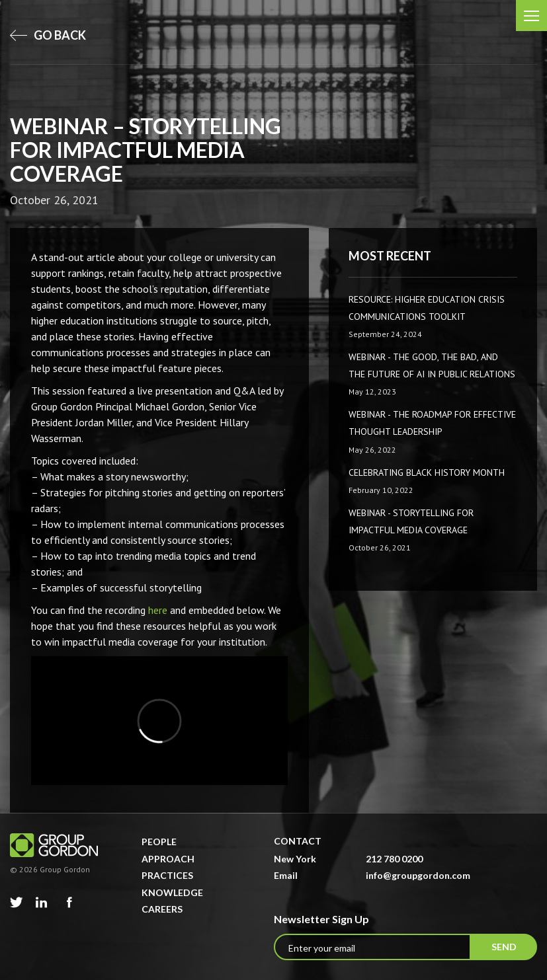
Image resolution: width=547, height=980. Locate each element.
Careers (162, 909)
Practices (167, 875)
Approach (168, 858)
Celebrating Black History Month (427, 472)
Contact (297, 841)
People (159, 841)
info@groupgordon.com (418, 875)
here (157, 610)
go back (48, 35)
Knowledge (172, 892)
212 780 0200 (394, 858)
